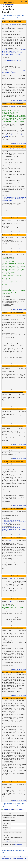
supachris (13, 106)
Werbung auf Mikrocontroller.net (19, 858)
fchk (10, 540)
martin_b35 (12, 578)
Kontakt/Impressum (8, 856)
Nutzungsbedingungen (6, 858)
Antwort (24, 100)
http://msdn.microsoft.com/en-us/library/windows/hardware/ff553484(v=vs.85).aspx (14, 529)
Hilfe (22, 17)
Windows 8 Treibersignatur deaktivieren (11, 21)
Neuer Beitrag (17, 15)
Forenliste (4, 15)
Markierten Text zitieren (17, 100)
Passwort (5, 827)
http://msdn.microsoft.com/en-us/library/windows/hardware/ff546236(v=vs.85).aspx (14, 521)
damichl (12, 148)
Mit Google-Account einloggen (10, 841)
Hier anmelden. (18, 844)
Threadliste (10, 15)
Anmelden (4, 17)
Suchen (23, 15)
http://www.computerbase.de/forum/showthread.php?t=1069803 (14, 71)
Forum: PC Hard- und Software (7, 4)
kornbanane (13, 24)
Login (3, 18)
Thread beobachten (7, 809)
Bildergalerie (18, 17)
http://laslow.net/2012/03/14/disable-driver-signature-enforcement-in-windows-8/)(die (14, 199)
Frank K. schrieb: (7, 604)
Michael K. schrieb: (8, 257)
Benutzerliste (10, 17)
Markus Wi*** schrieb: (9, 109)
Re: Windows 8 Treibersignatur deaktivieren (12, 103)
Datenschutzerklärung (18, 856)
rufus (11, 601)
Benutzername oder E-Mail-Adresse (6, 823)
